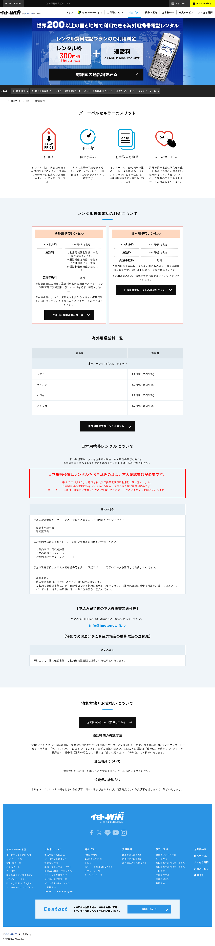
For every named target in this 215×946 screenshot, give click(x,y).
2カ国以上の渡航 (40, 91)
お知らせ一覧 (13, 867)
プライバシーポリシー (17, 879)
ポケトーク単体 (99, 867)
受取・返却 (162, 849)
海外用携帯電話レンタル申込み (106, 426)
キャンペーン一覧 (147, 91)
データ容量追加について (57, 883)
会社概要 (10, 871)
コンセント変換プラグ (56, 875)
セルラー (89, 863)
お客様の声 (200, 849)
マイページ (180, 3)
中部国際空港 (162, 875)
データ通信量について (56, 859)
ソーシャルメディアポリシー (21, 887)
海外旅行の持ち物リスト (134, 863)
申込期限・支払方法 (55, 855)
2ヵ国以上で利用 (93, 859)
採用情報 (199, 875)
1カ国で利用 (19, 91)
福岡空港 (160, 883)
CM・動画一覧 (13, 863)
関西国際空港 (162, 879)
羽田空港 (160, 871)
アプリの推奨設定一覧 (56, 879)
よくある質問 (201, 862)
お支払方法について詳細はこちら (106, 722)
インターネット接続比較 (18, 855)
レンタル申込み (204, 3)
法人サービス (201, 856)
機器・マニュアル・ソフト (58, 867)
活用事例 (127, 849)
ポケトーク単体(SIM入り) (97, 91)
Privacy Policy (20, 883)
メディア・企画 (14, 859)
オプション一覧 (124, 91)
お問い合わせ (201, 869)
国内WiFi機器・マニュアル (58, 871)
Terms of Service (60, 891)
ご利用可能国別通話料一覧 (67, 315)
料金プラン (16, 101)
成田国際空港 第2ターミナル (170, 867)
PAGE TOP (15, 3)
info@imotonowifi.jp (107, 625)
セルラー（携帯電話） (66, 91)
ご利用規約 (50, 887)
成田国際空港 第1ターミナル (170, 863)
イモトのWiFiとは (16, 849)
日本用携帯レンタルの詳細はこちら (144, 290)
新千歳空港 (161, 859)
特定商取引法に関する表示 (19, 875)
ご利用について (53, 849)
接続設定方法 (51, 863)
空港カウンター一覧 (166, 855)
